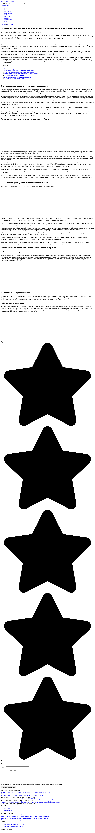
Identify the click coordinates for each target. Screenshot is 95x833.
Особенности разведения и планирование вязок (19, 72)
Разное (6, 18)
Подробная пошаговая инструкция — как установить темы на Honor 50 (23, 797)
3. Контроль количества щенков (14, 78)
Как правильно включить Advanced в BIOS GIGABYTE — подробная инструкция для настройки (31, 801)
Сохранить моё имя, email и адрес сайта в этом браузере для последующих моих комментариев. (32, 786)
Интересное (8, 13)
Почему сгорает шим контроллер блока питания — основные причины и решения (26, 822)
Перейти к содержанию (8, 1)
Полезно (7, 15)
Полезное (7, 16)
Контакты (7, 810)
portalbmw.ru (5, 5)
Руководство (8, 19)
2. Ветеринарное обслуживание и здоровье (17, 77)
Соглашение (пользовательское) (14, 828)
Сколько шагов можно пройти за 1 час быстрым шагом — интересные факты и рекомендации (30, 817)
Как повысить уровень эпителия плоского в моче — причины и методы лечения (25, 820)
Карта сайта (8, 812)
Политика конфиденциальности (14, 826)
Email (3, 767)
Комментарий (5, 783)
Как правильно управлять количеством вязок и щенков (21, 74)
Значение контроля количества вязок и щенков (18, 69)
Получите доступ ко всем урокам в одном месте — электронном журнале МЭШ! (26, 794)
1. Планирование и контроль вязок (15, 75)
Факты (6, 21)
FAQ (5, 8)
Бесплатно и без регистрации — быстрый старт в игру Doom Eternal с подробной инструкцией (30, 804)
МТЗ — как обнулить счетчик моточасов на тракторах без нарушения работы (25, 818)
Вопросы (7, 10)
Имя (2, 764)
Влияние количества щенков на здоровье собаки (19, 70)
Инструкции (8, 11)
